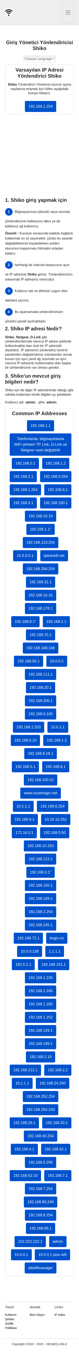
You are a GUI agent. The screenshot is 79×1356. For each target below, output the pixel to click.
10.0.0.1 (21, 1255)
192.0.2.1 (23, 964)
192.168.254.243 (40, 1109)
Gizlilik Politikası (11, 1326)
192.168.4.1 (24, 1149)
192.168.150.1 (40, 885)
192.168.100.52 (40, 780)
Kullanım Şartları (10, 1317)
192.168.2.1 (23, 476)
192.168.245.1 (40, 925)
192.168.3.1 (23, 503)
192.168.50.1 (28, 661)
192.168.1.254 (40, 106)
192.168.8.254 (40, 1215)
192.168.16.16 (40, 595)
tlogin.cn (57, 938)
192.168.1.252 (40, 1017)
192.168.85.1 (40, 1228)
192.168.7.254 (40, 1189)
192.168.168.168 (40, 648)
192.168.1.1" (40, 529)
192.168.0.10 (25, 740)
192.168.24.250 (52, 1083)
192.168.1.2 (56, 463)
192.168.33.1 (57, 1123)
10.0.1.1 (58, 727)
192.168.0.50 (55, 833)
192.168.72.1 (28, 938)
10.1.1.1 (23, 806)
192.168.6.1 (56, 767)
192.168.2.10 (40, 1057)
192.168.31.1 (40, 582)
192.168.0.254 (56, 476)
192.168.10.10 (40, 516)
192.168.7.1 (58, 1175)
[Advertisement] (39, 156)
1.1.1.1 (54, 951)
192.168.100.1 (56, 503)
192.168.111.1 (40, 674)
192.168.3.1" (40, 872)
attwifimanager (40, 1268)
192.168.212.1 (25, 1070)
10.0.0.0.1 (25, 556)
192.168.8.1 (58, 490)
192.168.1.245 (40, 991)
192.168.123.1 (40, 859)
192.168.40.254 (40, 1136)
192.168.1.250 (40, 1004)
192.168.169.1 (40, 898)
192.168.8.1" (25, 621)
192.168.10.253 (40, 846)
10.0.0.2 (57, 661)
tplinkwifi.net (54, 556)
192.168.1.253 (28, 727)
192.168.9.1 (24, 819)
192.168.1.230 (40, 978)
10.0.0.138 (30, 951)
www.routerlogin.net (40, 793)
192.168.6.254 (52, 806)
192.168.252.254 (40, 1096)
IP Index (59, 1314)
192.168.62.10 (25, 1175)
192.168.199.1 (40, 1044)
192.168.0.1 (25, 463)
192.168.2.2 (58, 1070)
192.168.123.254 (40, 542)
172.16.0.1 (24, 833)
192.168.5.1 (25, 767)
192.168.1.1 (41, 426)
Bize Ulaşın (37, 1314)
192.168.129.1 (40, 1030)
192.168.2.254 (40, 912)
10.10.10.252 (56, 819)
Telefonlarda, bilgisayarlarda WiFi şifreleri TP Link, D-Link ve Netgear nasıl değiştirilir (40, 444)
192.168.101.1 (54, 964)
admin (58, 1241)
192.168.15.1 (40, 635)
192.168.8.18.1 (40, 753)
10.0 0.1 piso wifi (52, 1255)
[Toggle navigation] (68, 13)
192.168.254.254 (40, 569)
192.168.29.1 (24, 1123)
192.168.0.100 (40, 714)
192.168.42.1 (56, 1149)
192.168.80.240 (40, 1202)
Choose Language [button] (38, 59)
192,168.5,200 (40, 1162)
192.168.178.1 (40, 608)
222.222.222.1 (30, 1241)
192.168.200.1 (40, 701)
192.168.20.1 (40, 687)
